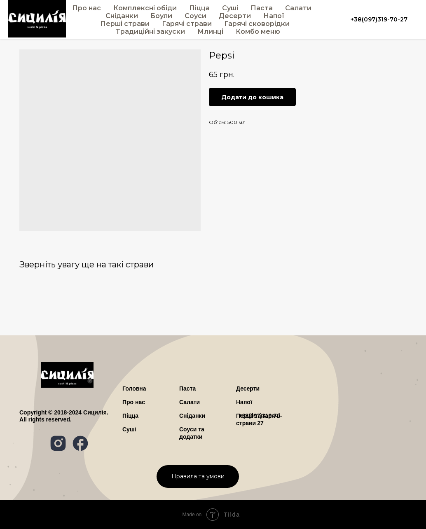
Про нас (86, 8)
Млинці (210, 31)
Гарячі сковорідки (257, 24)
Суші (129, 429)
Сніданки (121, 16)
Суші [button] (230, 8)
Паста (261, 8)
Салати (298, 8)
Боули (161, 16)
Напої (273, 16)
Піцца (199, 8)
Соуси (195, 16)
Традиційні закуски (150, 31)
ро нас (133, 402)
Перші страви (125, 24)
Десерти (235, 16)
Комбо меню (258, 31)
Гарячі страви (187, 24)
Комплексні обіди (145, 8)
